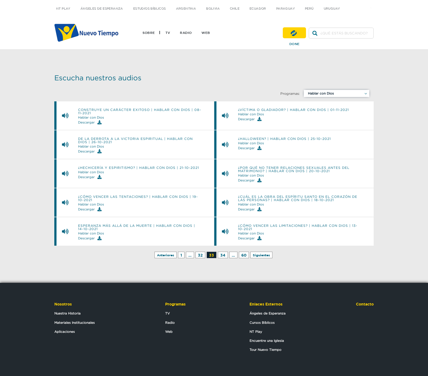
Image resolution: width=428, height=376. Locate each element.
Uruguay (331, 8)
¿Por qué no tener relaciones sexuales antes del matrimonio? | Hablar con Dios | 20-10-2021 (293, 169)
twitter (350, 3)
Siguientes (261, 255)
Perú (309, 8)
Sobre (148, 32)
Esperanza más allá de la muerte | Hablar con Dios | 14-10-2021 (136, 227)
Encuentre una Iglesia (266, 340)
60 (243, 255)
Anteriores (165, 255)
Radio (186, 32)
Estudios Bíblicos (149, 8)
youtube (372, 3)
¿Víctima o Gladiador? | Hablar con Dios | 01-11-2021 (293, 109)
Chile (234, 8)
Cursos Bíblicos (262, 322)
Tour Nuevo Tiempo (265, 349)
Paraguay (285, 8)
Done (294, 32)
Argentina (186, 8)
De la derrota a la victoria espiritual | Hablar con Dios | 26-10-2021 (135, 140)
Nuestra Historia (67, 313)
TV (167, 32)
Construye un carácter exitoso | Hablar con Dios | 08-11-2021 (139, 111)
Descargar (90, 122)
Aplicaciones (64, 331)
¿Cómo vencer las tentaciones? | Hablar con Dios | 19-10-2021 (138, 198)
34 (222, 255)
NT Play (63, 8)
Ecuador (257, 8)
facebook (361, 3)
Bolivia (212, 8)
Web (205, 32)
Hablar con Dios (321, 93)
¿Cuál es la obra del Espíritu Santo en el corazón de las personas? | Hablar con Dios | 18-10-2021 (297, 198)
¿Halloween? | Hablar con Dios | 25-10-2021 (284, 138)
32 (200, 255)
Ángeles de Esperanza (101, 8)
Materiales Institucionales (74, 322)
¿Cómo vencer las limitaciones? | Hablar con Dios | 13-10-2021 (297, 227)
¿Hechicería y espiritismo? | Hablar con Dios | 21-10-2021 (138, 167)
